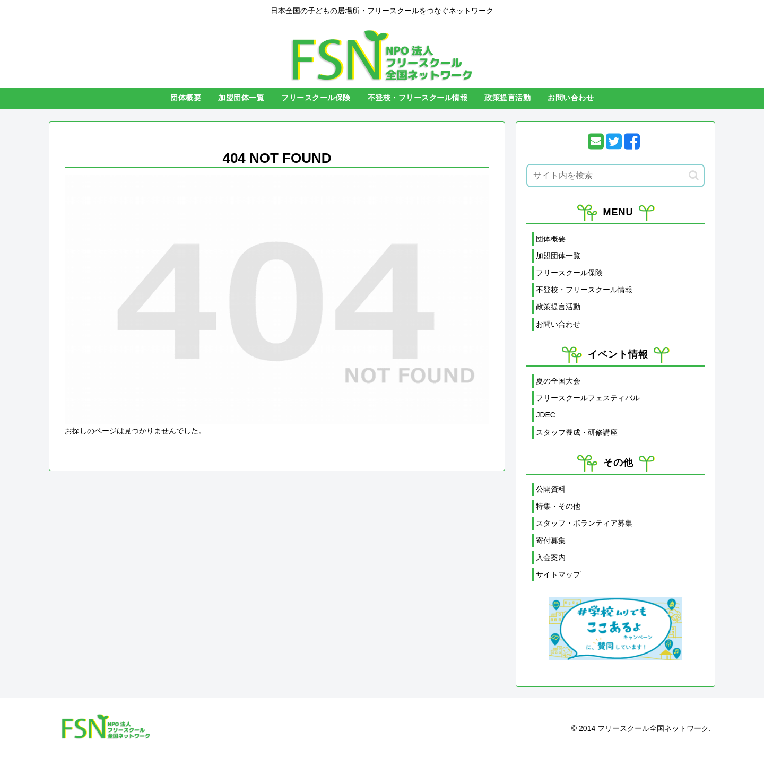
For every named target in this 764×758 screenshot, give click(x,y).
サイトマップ (558, 574)
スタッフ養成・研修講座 (577, 432)
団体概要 (551, 238)
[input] (615, 175)
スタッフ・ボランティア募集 (584, 523)
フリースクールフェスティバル (588, 398)
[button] (693, 175)
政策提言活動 (558, 306)
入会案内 (551, 557)
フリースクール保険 (569, 272)
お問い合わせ (558, 324)
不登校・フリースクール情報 (584, 289)
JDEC (545, 415)
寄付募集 (551, 540)
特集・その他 (558, 506)
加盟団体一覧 (558, 255)
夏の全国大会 (558, 381)
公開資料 (551, 489)
